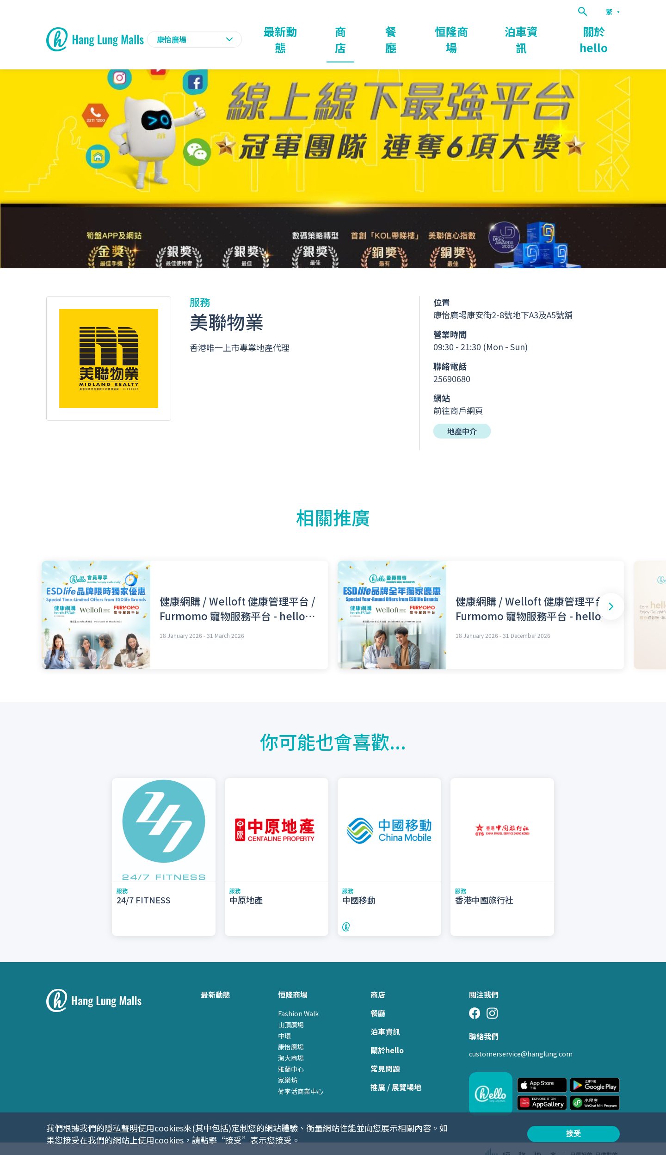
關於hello (603, 30)
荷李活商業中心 (300, 1073)
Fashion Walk (298, 995)
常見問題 (385, 1050)
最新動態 (367, 30)
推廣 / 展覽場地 (395, 1069)
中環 (284, 1017)
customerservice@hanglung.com (521, 1035)
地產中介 (462, 413)
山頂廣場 (291, 1006)
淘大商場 (291, 1039)
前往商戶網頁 (458, 392)
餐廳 (450, 30)
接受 (573, 1133)
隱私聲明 (121, 1128)
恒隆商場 (496, 30)
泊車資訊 (548, 30)
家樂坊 (287, 1062)
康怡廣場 (291, 1028)
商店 (412, 30)
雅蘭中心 (291, 1051)
